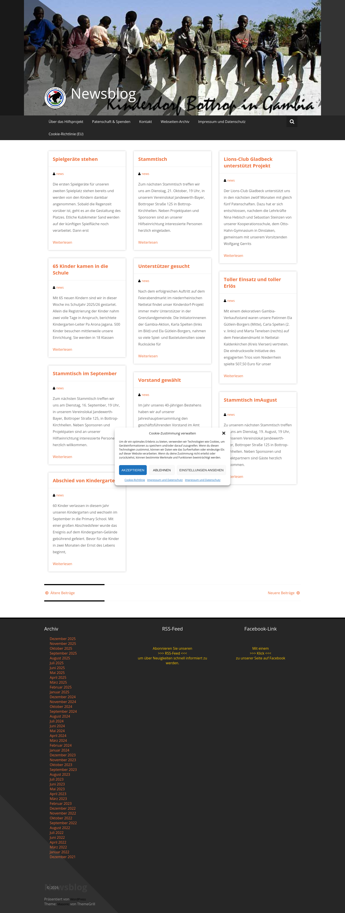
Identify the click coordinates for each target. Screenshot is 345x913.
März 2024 (58, 740)
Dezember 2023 (63, 755)
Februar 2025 (61, 687)
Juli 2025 (57, 663)
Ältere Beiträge (59, 592)
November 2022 (63, 813)
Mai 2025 (57, 672)
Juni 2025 (57, 667)
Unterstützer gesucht (164, 266)
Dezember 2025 (63, 638)
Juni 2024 (57, 726)
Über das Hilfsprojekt (66, 121)
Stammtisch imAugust (250, 399)
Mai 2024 (57, 730)
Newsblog (103, 93)
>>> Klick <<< (260, 653)
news (60, 174)
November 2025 (63, 643)
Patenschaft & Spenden (111, 121)
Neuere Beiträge (284, 592)
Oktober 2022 (61, 818)
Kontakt (145, 121)
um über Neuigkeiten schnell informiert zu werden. (172, 660)
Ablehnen (162, 470)
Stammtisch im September (85, 373)
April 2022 (58, 842)
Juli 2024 (57, 721)
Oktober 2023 (61, 764)
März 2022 (58, 847)
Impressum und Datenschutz (165, 480)
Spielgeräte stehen (75, 159)
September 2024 (63, 711)
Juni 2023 (57, 784)
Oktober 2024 (61, 706)
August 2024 (60, 716)
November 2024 (63, 701)
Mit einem (260, 648)
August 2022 (60, 827)
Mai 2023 (57, 789)
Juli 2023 (57, 779)
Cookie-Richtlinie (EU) (66, 134)
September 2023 (63, 769)
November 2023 (63, 759)
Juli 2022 (57, 832)
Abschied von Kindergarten (85, 480)
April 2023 (58, 793)
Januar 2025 (59, 692)
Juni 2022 (57, 837)
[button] (224, 433)
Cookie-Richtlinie (135, 480)
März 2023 (58, 798)
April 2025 (58, 677)
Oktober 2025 (61, 648)
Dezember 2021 (63, 856)
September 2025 (63, 653)
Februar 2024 (61, 745)
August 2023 (60, 774)
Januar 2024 (59, 750)
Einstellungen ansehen (201, 470)
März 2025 (58, 682)
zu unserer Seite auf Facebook (260, 658)
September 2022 (63, 822)
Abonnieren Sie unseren (172, 648)
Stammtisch (152, 159)
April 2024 (58, 735)
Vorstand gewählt (159, 380)
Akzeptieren (132, 470)
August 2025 (60, 658)
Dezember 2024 (63, 696)
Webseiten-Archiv (175, 121)
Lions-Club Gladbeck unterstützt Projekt (248, 162)
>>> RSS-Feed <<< (172, 653)
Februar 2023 (61, 803)
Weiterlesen (62, 242)
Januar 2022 (59, 852)
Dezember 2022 (63, 808)
